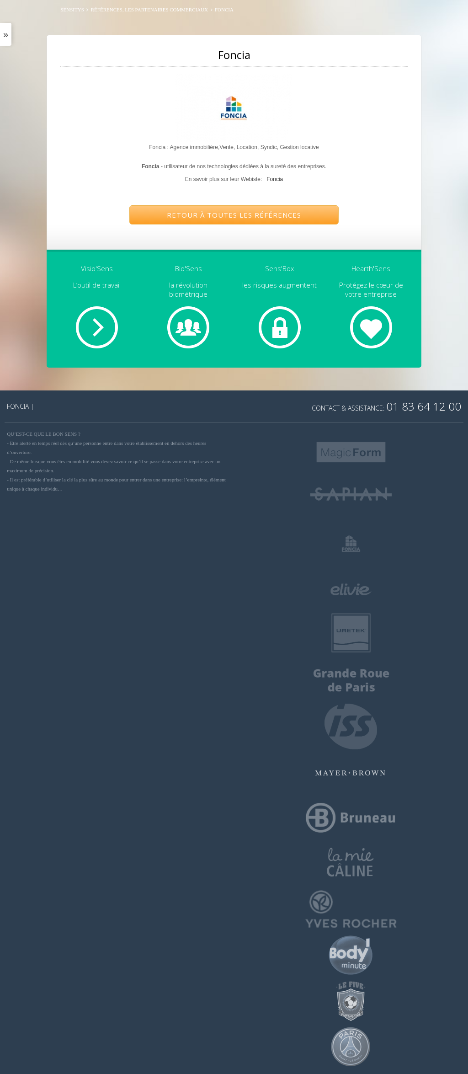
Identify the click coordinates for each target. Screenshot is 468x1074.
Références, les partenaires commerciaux (149, 9)
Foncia (274, 179)
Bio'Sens (188, 268)
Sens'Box (279, 268)
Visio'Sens (97, 268)
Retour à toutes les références (234, 214)
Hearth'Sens (370, 268)
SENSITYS (72, 9)
